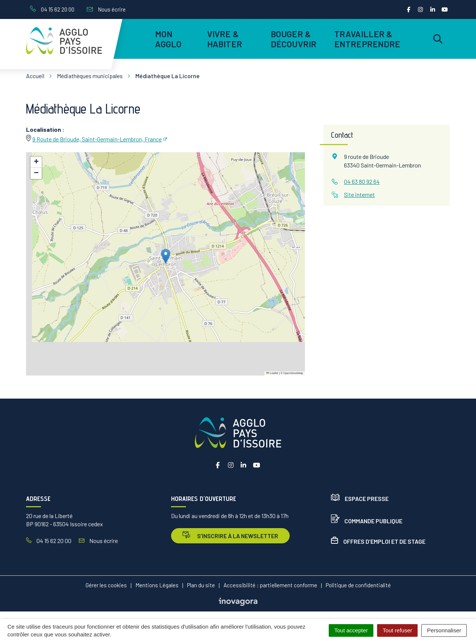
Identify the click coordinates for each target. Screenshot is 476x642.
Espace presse (360, 498)
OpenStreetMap (293, 373)
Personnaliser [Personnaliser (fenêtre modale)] (444, 630)
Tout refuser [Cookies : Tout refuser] (397, 630)
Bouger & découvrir (293, 39)
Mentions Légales (156, 585)
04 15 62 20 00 (48, 540)
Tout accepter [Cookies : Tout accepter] (351, 630)
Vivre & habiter (224, 39)
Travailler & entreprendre (366, 39)
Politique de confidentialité (358, 585)
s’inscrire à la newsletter (230, 535)
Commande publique (366, 520)
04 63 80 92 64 (362, 181)
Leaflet (272, 373)
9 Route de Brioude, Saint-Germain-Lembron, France (97, 139)
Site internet (359, 194)
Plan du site (201, 585)
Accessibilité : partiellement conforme (270, 585)
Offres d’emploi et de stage (378, 541)
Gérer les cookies (106, 585)
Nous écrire (98, 540)
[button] (165, 256)
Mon (168, 39)
